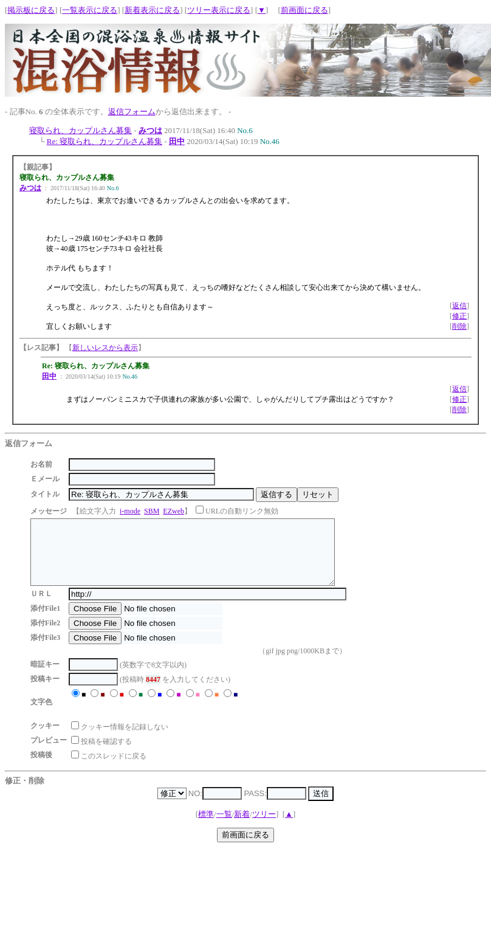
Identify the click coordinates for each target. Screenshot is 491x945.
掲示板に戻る (31, 10)
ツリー (264, 826)
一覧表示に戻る (89, 10)
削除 (459, 326)
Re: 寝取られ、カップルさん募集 (104, 141)
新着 (242, 826)
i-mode (130, 511)
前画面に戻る (304, 10)
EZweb (173, 511)
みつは (150, 130)
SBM (151, 511)
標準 (206, 826)
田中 (177, 141)
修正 (459, 316)
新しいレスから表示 (105, 347)
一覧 (224, 826)
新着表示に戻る (152, 10)
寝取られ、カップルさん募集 (80, 130)
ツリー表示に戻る (218, 10)
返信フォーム (132, 111)
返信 (459, 305)
